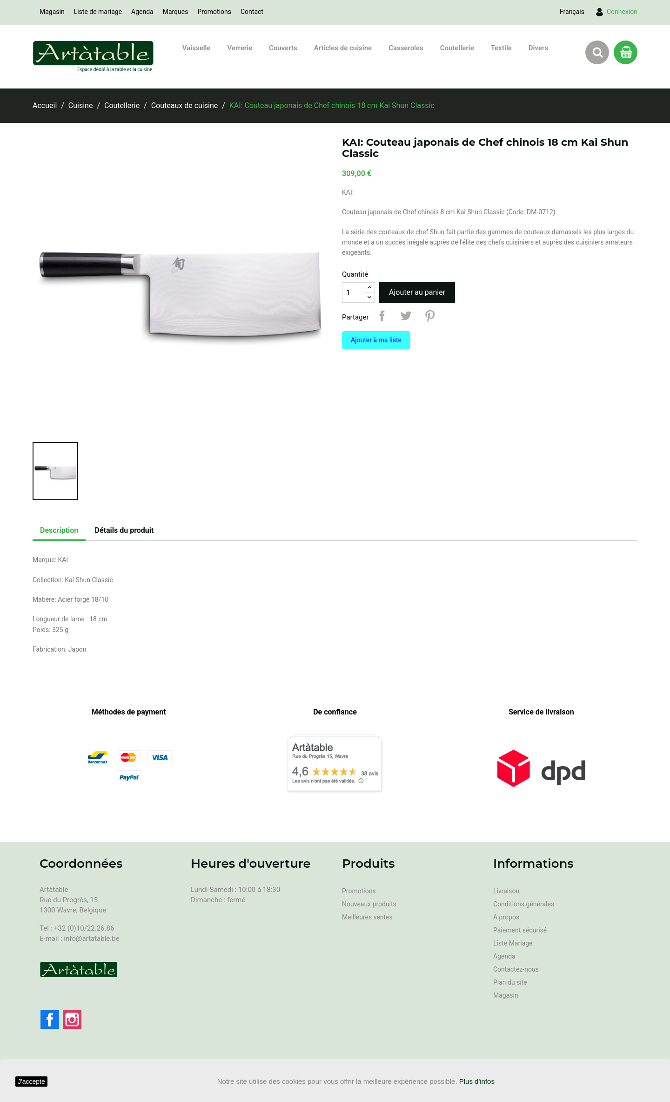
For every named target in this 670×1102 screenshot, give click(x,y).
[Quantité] (353, 292)
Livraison (506, 891)
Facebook (49, 1019)
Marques (175, 11)
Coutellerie (457, 48)
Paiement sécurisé (520, 930)
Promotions (214, 11)
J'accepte (31, 1081)
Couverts (283, 48)
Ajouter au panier (417, 292)
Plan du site (510, 982)
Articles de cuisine (343, 48)
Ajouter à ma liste (376, 340)
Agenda (142, 11)
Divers (538, 48)
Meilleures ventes (367, 917)
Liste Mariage (513, 943)
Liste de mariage (98, 11)
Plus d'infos (477, 1081)
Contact (252, 11)
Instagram (72, 1019)
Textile (501, 48)
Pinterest (430, 315)
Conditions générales (523, 904)
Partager (382, 315)
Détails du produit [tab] (124, 530)
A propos (506, 917)
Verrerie (240, 48)
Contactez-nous (516, 969)
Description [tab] (59, 530)
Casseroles (406, 48)
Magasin (52, 11)
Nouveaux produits (369, 904)
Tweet (405, 315)
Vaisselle (196, 48)
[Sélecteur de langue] (572, 12)
